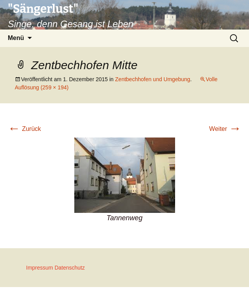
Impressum (39, 268)
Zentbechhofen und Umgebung (152, 79)
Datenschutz (69, 268)
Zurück (24, 128)
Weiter (225, 128)
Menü (16, 38)
